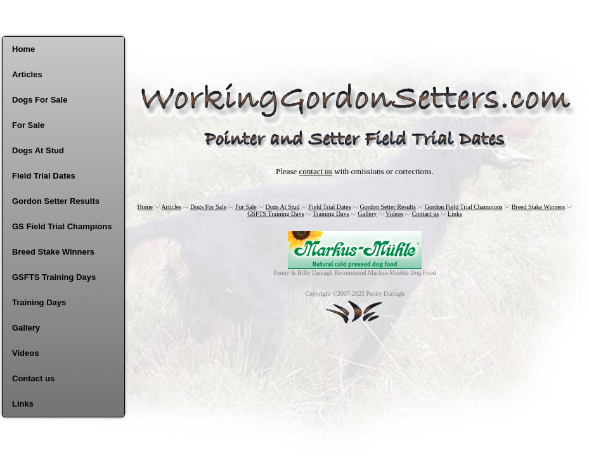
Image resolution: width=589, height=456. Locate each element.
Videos (25, 353)
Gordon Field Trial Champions (464, 206)
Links (23, 403)
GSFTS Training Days (54, 277)
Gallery (26, 327)
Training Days (39, 302)
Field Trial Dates (43, 175)
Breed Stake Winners (53, 251)
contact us (315, 171)
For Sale (28, 125)
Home (23, 49)
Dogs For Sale (39, 99)
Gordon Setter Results (56, 201)
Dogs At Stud (38, 150)
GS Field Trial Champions (62, 226)
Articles (27, 74)
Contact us (33, 378)
